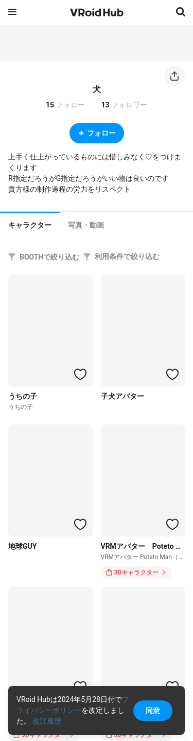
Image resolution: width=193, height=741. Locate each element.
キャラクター (29, 225)
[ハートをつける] (80, 374)
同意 (153, 711)
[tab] (30, 224)
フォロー (97, 133)
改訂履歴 (46, 721)
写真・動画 (86, 225)
